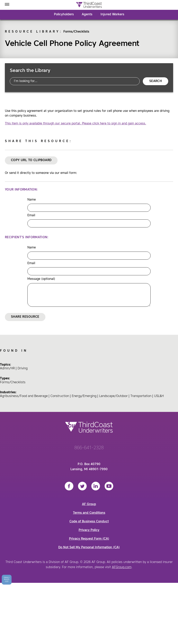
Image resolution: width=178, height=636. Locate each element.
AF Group (89, 504)
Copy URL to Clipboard (31, 160)
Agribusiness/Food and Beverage (24, 396)
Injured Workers (112, 14)
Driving (23, 368)
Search (155, 81)
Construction (59, 396)
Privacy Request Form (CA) (89, 538)
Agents (87, 14)
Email (31, 215)
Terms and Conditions (89, 513)
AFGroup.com (121, 567)
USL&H (159, 396)
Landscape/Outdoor (113, 396)
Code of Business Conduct (89, 521)
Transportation (140, 396)
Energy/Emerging (84, 396)
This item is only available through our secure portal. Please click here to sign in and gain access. (75, 123)
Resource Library (32, 31)
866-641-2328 (89, 448)
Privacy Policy (89, 530)
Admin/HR (7, 368)
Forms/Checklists (76, 31)
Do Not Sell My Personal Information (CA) (89, 547)
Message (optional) (41, 279)
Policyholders (64, 14)
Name (31, 199)
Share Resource (25, 316)
